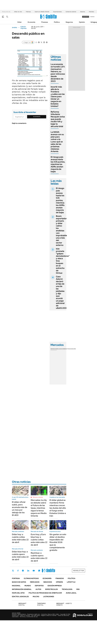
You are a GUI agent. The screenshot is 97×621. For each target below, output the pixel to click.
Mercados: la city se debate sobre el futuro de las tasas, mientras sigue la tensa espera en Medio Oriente (39, 508)
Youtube (34, 570)
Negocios (69, 22)
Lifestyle (71, 582)
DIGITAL (22, 604)
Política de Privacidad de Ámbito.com (45, 593)
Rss (78, 589)
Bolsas (59, 349)
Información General (22, 589)
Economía (31, 22)
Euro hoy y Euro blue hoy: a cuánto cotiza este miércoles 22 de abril (39, 539)
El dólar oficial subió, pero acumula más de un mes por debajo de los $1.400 (19, 508)
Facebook (17, 570)
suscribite (86, 16)
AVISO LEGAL (71, 593)
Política (57, 22)
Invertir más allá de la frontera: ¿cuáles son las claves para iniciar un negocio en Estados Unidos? (58, 96)
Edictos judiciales (20, 596)
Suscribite (36, 116)
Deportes (39, 586)
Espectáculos (51, 589)
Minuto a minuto (38, 497)
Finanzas (44, 22)
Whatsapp (39, 570)
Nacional (16, 586)
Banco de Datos (19, 582)
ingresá (92, 16)
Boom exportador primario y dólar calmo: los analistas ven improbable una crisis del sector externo (61, 230)
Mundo (28, 586)
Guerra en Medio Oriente (42, 11)
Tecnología (67, 589)
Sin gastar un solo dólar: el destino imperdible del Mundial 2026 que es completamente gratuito (58, 542)
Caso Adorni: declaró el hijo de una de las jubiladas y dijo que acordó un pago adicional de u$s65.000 (61, 292)
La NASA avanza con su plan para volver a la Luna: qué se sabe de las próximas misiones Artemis (57, 142)
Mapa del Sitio (18, 593)
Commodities (65, 349)
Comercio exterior (71, 11)
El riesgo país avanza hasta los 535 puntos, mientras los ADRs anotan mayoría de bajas (58, 164)
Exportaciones (57, 11)
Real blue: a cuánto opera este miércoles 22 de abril (39, 557)
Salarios (82, 11)
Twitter (13, 570)
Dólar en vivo (18, 11)
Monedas (54, 349)
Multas (36, 596)
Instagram (23, 570)
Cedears (73, 349)
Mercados (34, 582)
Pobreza (28, 11)
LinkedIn (28, 570)
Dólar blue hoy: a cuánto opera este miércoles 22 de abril (20, 555)
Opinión (82, 22)
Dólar (19, 22)
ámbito (14, 27)
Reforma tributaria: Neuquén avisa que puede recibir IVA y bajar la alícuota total (58, 119)
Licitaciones (48, 596)
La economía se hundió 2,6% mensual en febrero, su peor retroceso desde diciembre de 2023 (58, 72)
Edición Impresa (55, 586)
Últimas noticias (31, 578)
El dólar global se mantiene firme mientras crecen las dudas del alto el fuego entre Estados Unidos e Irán (58, 508)
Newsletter (78, 570)
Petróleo (91, 11)
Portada (16, 578)
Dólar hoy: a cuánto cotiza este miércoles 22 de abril (20, 538)
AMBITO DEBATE (64, 604)
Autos (38, 589)
